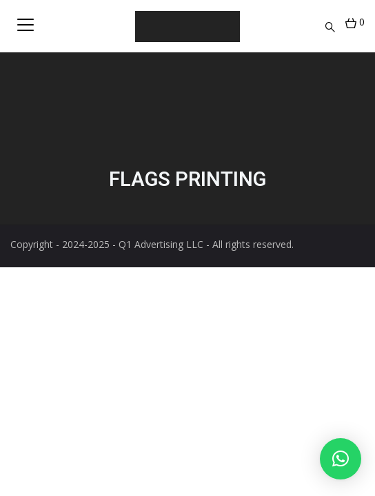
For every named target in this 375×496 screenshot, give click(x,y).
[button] (340, 458)
